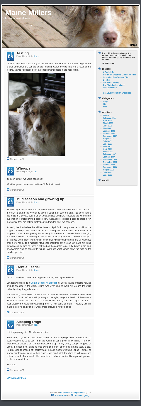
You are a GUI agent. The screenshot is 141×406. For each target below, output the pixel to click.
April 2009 (107, 121)
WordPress (65, 393)
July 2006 (107, 172)
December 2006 (110, 159)
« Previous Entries (16, 378)
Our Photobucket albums (114, 85)
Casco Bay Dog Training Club (116, 77)
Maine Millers (28, 13)
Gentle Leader (28, 267)
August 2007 (108, 139)
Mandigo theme (77, 393)
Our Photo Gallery (111, 83)
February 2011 (109, 118)
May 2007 (107, 147)
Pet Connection (110, 88)
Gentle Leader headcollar (43, 283)
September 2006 (110, 167)
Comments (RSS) (80, 396)
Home (133, 44)
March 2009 (108, 123)
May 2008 (107, 128)
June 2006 (107, 175)
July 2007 (107, 141)
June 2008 (107, 126)
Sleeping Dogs (28, 322)
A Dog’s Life (108, 72)
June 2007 (107, 144)
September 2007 (110, 136)
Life (35, 171)
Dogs (35, 56)
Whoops (23, 168)
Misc (105, 107)
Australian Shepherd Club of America (119, 75)
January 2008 (109, 131)
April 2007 (107, 149)
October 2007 (109, 134)
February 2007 (109, 154)
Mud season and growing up (40, 199)
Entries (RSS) (59, 396)
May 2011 (107, 115)
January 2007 (109, 157)
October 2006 (109, 165)
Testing (22, 53)
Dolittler (106, 80)
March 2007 (108, 152)
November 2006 (110, 162)
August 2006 (108, 170)
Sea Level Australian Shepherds (117, 93)
